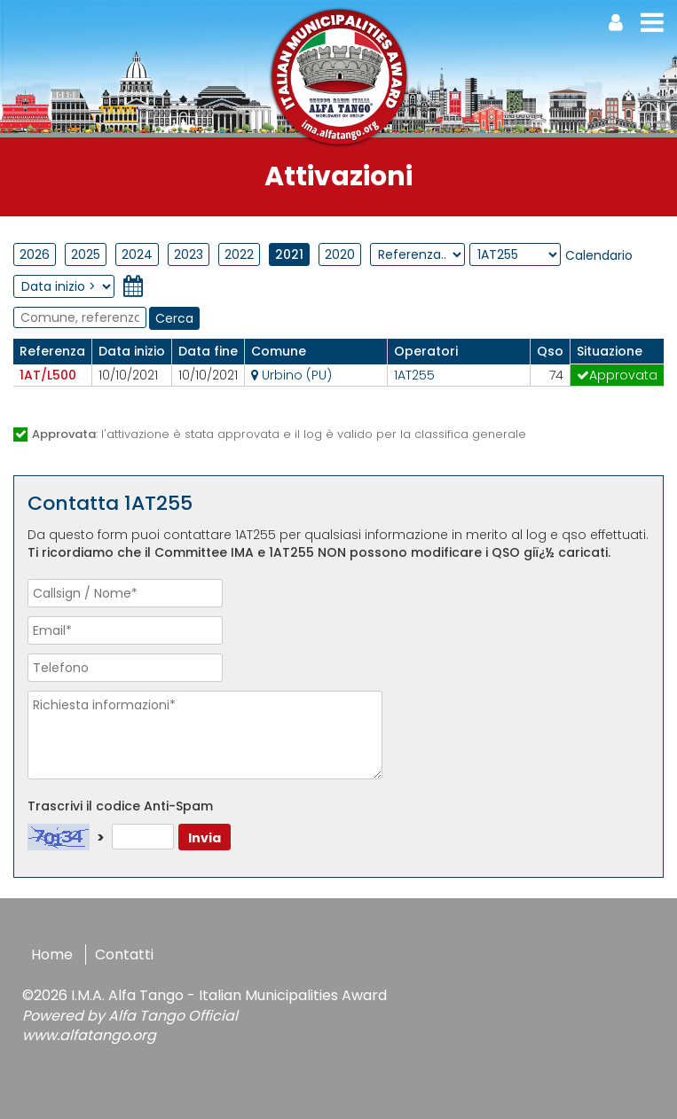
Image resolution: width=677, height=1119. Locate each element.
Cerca (174, 318)
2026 (35, 254)
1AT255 (414, 375)
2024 (137, 254)
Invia (204, 838)
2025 (85, 254)
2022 (239, 254)
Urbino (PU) (291, 375)
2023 (188, 254)
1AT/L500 (48, 375)
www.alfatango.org (89, 1035)
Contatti (124, 954)
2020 (340, 254)
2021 (289, 254)
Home (52, 954)
